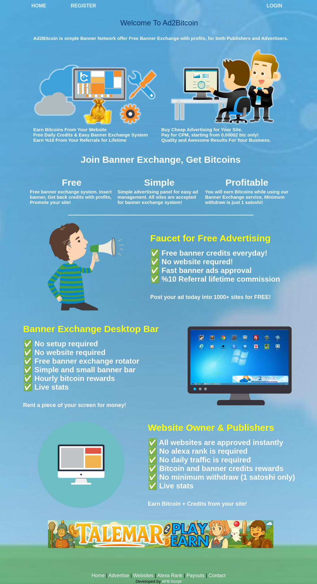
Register (83, 5)
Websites (143, 575)
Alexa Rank (170, 575)
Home (39, 5)
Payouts (196, 575)
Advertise (118, 575)
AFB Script (171, 581)
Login (274, 5)
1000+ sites (229, 297)
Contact (216, 575)
